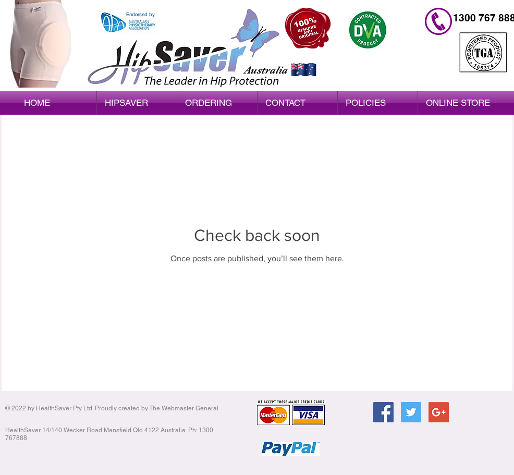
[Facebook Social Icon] (383, 412)
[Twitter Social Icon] (411, 412)
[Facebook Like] (414, 447)
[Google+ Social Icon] (439, 412)
